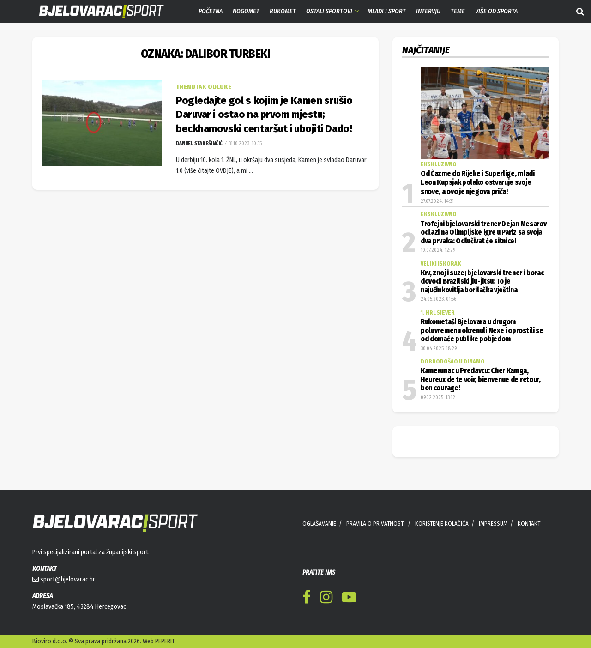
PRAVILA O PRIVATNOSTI (375, 523)
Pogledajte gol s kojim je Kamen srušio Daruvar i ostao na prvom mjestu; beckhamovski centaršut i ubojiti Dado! (264, 114)
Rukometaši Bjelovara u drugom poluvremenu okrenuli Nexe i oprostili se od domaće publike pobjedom (482, 330)
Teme (458, 11)
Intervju (428, 11)
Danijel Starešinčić (199, 143)
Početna (211, 11)
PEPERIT (165, 641)
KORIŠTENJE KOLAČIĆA (442, 523)
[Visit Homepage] (94, 11)
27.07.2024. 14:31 (437, 201)
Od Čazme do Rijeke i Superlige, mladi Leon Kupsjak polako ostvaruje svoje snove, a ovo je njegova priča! (478, 183)
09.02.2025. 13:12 (438, 397)
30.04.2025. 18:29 (439, 348)
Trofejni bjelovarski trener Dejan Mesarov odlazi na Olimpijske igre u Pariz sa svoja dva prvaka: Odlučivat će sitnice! (483, 232)
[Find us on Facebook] (306, 599)
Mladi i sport (387, 11)
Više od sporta (496, 11)
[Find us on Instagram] (326, 599)
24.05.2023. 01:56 (438, 299)
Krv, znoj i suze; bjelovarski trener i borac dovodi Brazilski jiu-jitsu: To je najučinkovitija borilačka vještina (482, 281)
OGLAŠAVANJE (319, 523)
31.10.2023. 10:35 (244, 143)
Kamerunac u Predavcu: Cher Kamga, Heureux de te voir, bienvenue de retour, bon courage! (481, 379)
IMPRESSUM (493, 523)
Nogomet (246, 11)
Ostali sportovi (329, 11)
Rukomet (283, 11)
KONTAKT (529, 523)
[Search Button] (580, 11)
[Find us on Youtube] (349, 599)
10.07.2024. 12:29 (438, 250)
